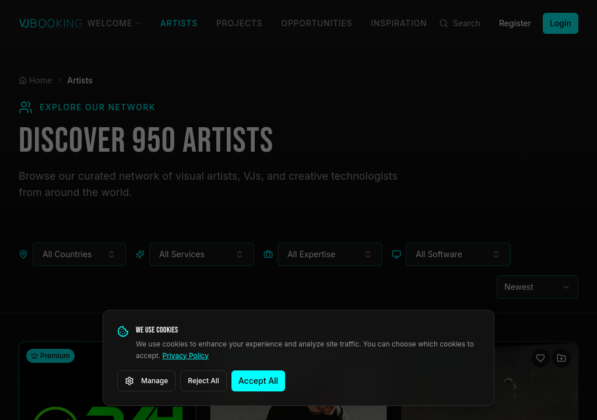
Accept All (258, 381)
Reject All (203, 380)
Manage (146, 381)
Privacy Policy (186, 355)
